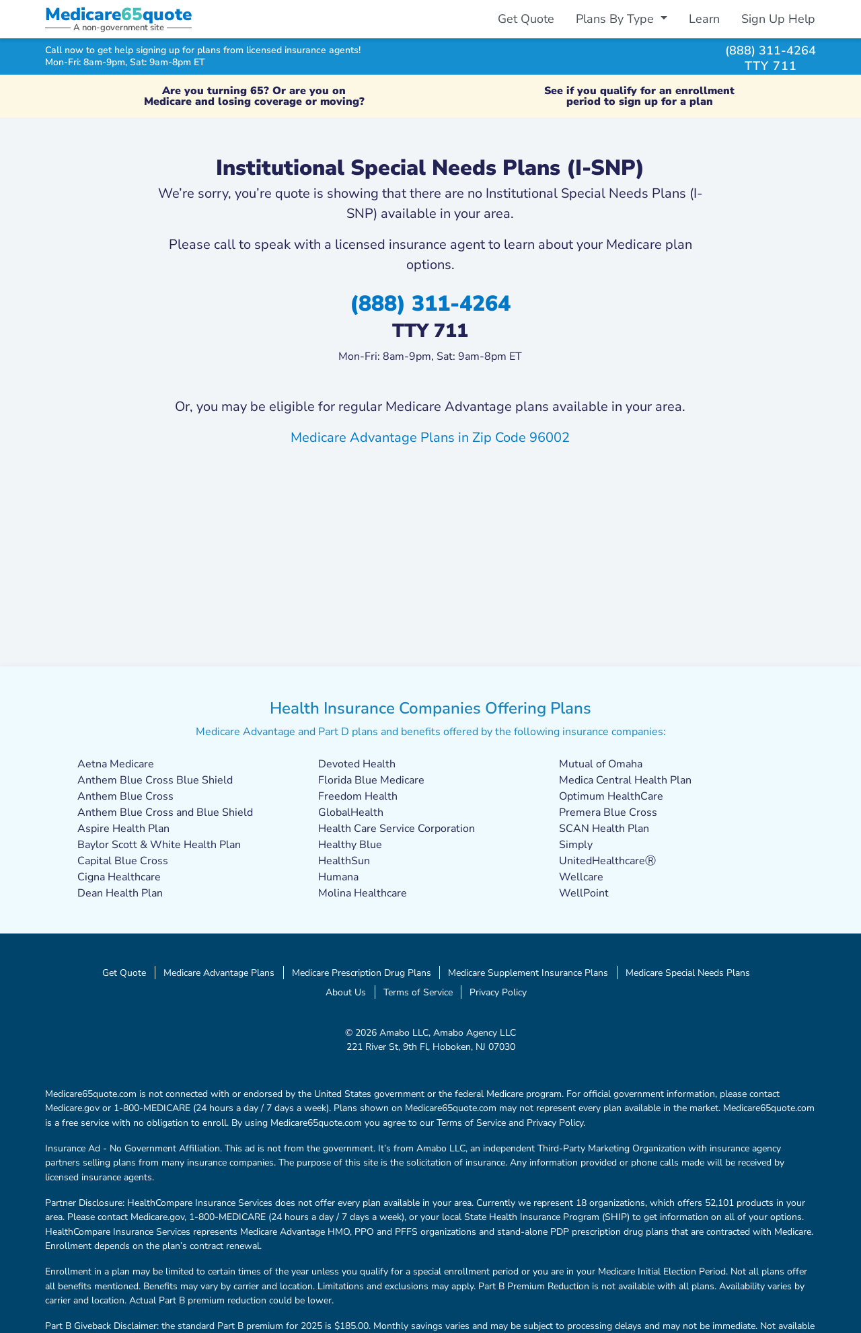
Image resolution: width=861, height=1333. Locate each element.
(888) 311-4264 (770, 50)
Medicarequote (118, 14)
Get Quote (526, 19)
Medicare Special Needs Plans (688, 972)
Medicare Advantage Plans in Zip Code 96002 (430, 437)
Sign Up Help (778, 19)
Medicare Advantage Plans (218, 972)
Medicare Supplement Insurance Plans (528, 972)
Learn (704, 19)
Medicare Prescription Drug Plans (361, 972)
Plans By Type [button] (616, 19)
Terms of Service (418, 992)
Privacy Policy (498, 992)
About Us (346, 992)
